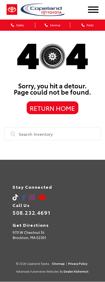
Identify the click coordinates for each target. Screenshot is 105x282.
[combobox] (52, 133)
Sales (17, 25)
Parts (87, 25)
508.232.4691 (31, 212)
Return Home (52, 107)
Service (52, 25)
